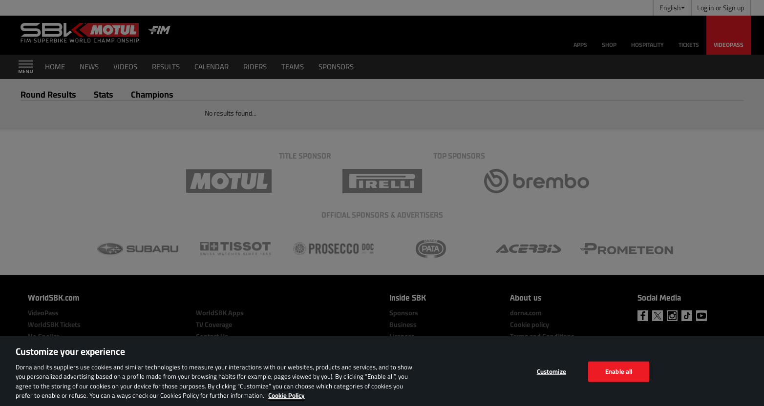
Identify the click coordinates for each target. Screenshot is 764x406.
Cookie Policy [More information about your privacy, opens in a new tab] (286, 395)
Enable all (618, 371)
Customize (551, 371)
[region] (382, 371)
